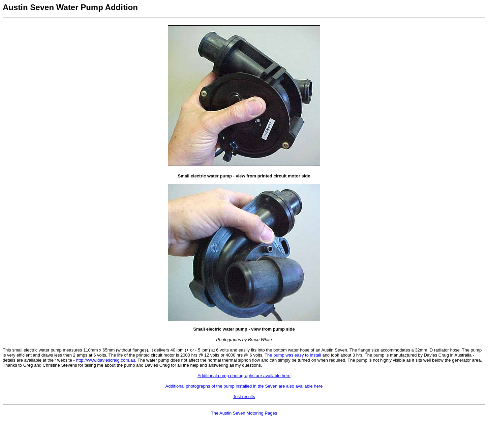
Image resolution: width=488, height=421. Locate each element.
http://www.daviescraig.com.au (105, 360)
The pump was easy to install (293, 355)
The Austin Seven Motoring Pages (244, 413)
